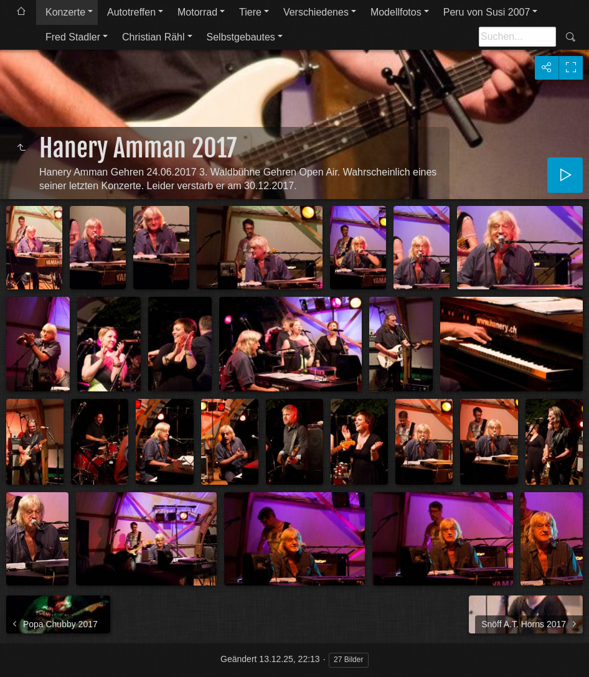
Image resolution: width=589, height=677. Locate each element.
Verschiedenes (316, 12)
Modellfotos (396, 12)
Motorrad (197, 12)
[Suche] (517, 37)
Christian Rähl (153, 37)
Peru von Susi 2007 (486, 12)
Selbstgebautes (241, 37)
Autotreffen (131, 12)
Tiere (250, 12)
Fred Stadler (72, 37)
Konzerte (65, 12)
